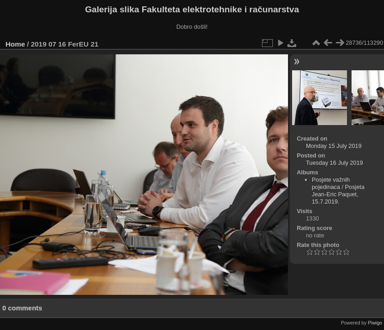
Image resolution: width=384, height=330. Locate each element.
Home (15, 44)
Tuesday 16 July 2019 (334, 162)
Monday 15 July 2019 (334, 145)
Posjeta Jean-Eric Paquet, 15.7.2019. (338, 194)
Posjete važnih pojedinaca (331, 183)
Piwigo (375, 322)
